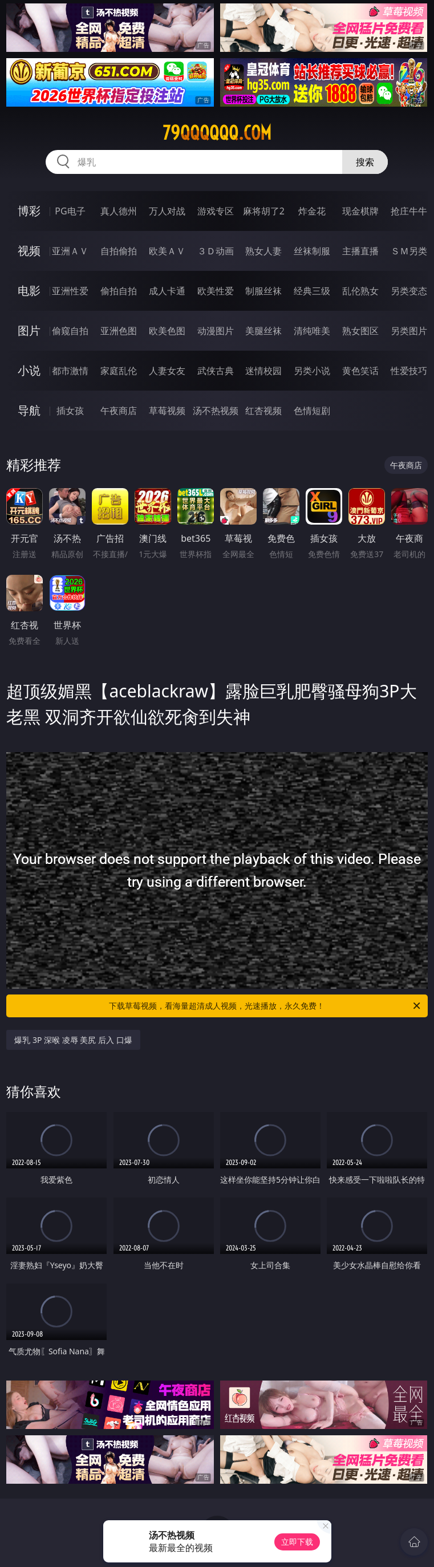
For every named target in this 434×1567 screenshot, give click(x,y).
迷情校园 (263, 370)
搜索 (365, 162)
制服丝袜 (263, 291)
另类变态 (409, 291)
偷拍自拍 (118, 291)
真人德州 (118, 211)
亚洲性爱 (70, 291)
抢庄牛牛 (409, 211)
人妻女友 (167, 370)
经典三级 (312, 291)
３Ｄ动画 (215, 251)
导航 (29, 410)
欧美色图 (167, 330)
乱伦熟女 (360, 291)
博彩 (29, 210)
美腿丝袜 (263, 330)
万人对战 (167, 211)
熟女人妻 (263, 251)
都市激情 (70, 370)
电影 (29, 290)
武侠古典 (215, 370)
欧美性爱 (215, 291)
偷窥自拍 (70, 330)
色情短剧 (312, 410)
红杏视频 (263, 410)
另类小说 (312, 370)
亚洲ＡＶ (70, 251)
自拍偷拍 (118, 251)
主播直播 (360, 251)
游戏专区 (215, 211)
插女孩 (70, 410)
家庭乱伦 (118, 370)
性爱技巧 (409, 370)
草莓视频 (167, 410)
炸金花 (312, 211)
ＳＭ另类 (409, 251)
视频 (29, 250)
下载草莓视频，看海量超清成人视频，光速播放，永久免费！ (265, 1006)
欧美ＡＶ (167, 251)
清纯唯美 (312, 330)
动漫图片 (215, 330)
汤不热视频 (215, 410)
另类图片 (409, 330)
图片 (29, 330)
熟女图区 (360, 330)
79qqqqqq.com (217, 132)
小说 (29, 370)
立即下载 (297, 1541)
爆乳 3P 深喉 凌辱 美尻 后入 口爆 (73, 1039)
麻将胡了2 (264, 211)
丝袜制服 (312, 251)
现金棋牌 (360, 211)
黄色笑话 (360, 370)
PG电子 (70, 211)
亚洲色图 (118, 330)
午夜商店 (118, 410)
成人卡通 (167, 291)
